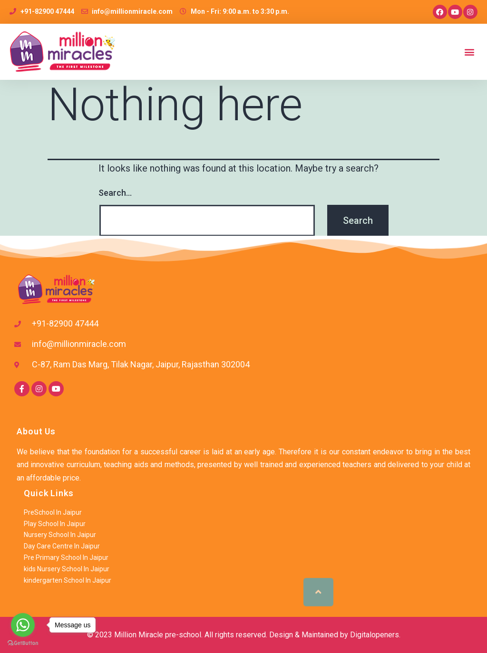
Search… (115, 193)
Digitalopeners (374, 634)
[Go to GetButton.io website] (23, 643)
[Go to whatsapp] (23, 625)
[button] (469, 52)
